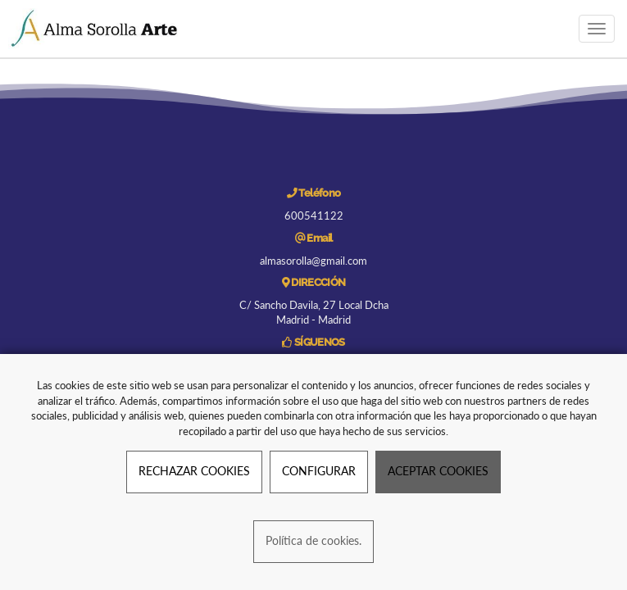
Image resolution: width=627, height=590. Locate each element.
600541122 (313, 215)
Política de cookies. (313, 540)
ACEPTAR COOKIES (438, 471)
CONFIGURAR (319, 471)
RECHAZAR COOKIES (194, 471)
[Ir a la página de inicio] (95, 28)
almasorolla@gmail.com (313, 260)
